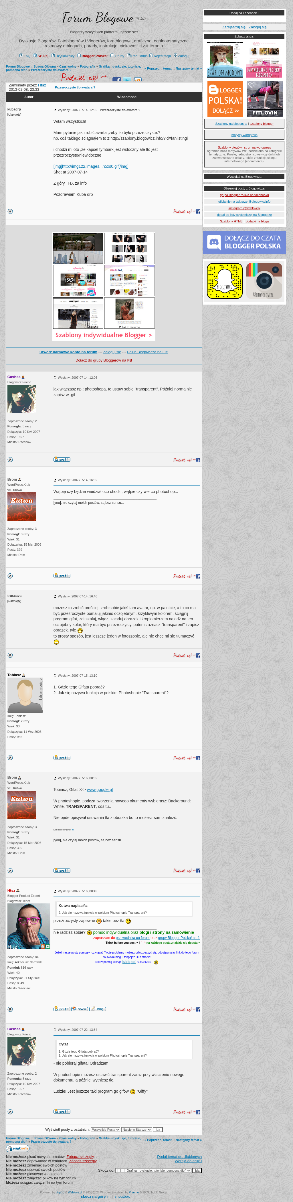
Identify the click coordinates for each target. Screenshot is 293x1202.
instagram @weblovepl (244, 208)
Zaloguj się (112, 352)
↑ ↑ (93, 1196)
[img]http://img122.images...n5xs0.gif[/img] (91, 166)
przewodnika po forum (133, 938)
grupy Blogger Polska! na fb (179, 938)
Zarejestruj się (234, 27)
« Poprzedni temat (158, 68)
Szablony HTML (231, 221)
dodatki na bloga (257, 221)
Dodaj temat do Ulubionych (179, 1156)
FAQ (25, 56)
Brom (12, 479)
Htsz (11, 890)
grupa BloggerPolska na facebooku (244, 195)
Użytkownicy (63, 56)
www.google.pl (100, 789)
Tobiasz (14, 675)
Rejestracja (160, 56)
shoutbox (122, 1196)
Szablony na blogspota (231, 123)
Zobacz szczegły (80, 1156)
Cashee (14, 377)
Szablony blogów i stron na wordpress (244, 147)
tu (73, 829)
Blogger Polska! (92, 56)
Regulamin (137, 56)
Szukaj (40, 56)
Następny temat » (189, 68)
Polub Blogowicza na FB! (148, 352)
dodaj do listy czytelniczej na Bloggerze (244, 214)
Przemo (134, 1192)
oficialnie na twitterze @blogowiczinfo (244, 201)
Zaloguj (181, 56)
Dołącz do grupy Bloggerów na (104, 360)
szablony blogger (262, 123)
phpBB (60, 1192)
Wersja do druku (188, 1161)
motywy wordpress (244, 135)
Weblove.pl (75, 1192)
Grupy (117, 56)
